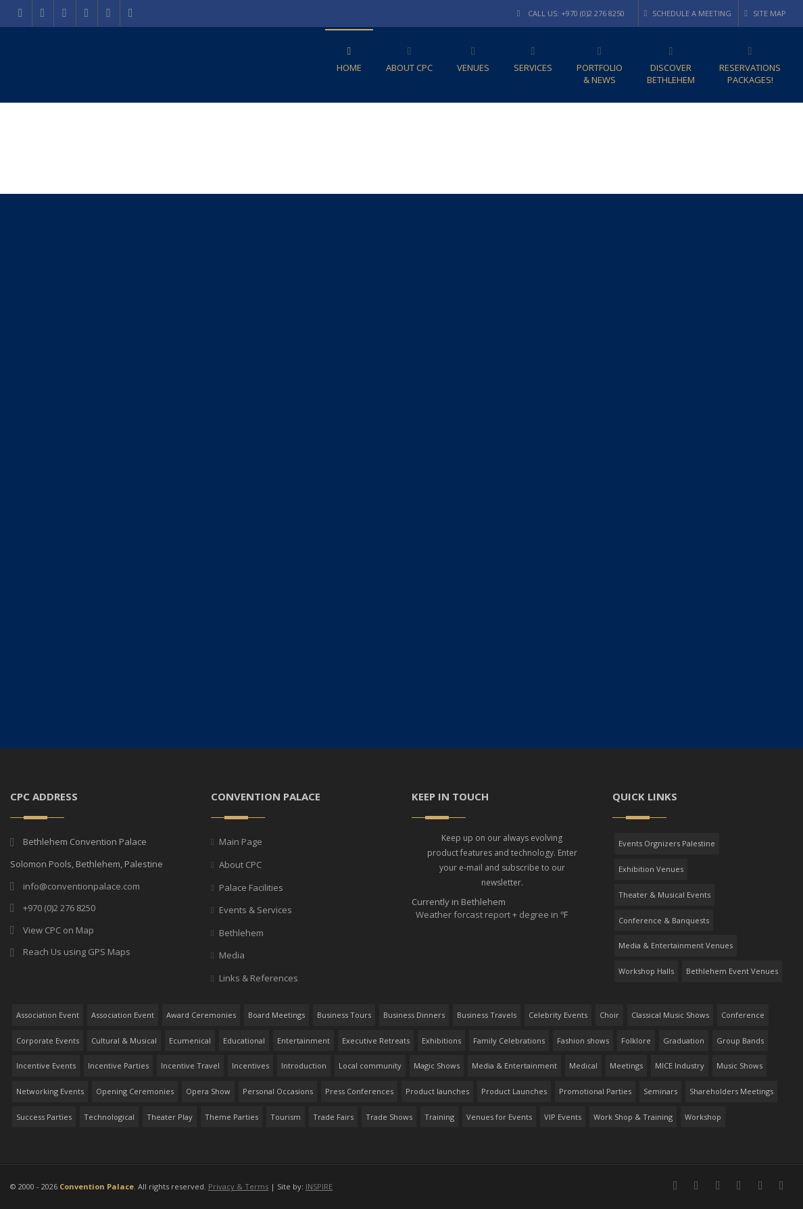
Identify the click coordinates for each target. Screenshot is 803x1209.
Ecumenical (190, 1040)
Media (232, 955)
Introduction (303, 1065)
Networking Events (50, 1091)
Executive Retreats (376, 1040)
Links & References (258, 978)
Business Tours (344, 1015)
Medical (583, 1065)
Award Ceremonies (201, 1015)
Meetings (626, 1065)
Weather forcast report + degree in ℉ (491, 914)
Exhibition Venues (650, 869)
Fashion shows (583, 1040)
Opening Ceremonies (135, 1091)
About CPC (240, 864)
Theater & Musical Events (664, 895)
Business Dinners (414, 1015)
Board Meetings (276, 1015)
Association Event (47, 1015)
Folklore (636, 1040)
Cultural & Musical (124, 1040)
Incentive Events (46, 1065)
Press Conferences (359, 1091)
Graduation (683, 1040)
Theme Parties (231, 1117)
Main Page (240, 841)
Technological (109, 1117)
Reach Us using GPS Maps (76, 952)
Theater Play (170, 1117)
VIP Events (562, 1117)
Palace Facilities (251, 887)
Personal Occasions (278, 1091)
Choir (609, 1015)
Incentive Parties (118, 1065)
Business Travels (486, 1015)
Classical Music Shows (670, 1015)
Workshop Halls (646, 971)
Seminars (660, 1091)
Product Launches (514, 1091)
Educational (244, 1040)
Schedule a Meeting (688, 13)
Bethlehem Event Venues (732, 971)
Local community (370, 1065)
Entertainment (303, 1040)
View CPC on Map (58, 930)
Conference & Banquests (663, 920)
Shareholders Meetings (731, 1091)
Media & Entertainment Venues (675, 945)
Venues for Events (499, 1117)
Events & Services (255, 910)
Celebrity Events (558, 1015)
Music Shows (739, 1065)
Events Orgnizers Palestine (666, 843)
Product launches (437, 1091)
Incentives (250, 1065)
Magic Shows (437, 1065)
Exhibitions (441, 1040)
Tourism (285, 1117)
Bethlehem (241, 933)
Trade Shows (389, 1117)
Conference (742, 1015)
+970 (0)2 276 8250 (59, 908)
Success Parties (44, 1117)
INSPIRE (319, 1186)
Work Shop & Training (633, 1117)
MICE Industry (679, 1065)
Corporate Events (47, 1040)
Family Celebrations (509, 1040)
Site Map (765, 13)
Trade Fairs (333, 1117)
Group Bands (740, 1040)
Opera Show (208, 1091)
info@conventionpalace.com (81, 886)
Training (439, 1117)
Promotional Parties (595, 1091)
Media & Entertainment (514, 1065)
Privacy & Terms (238, 1186)
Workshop (703, 1117)
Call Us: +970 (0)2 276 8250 (571, 13)
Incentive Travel (190, 1065)
